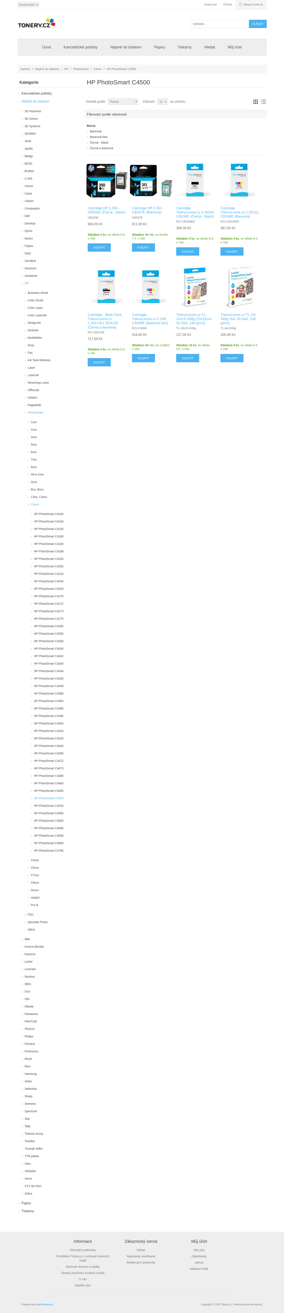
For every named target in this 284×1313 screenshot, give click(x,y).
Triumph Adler (34, 1148)
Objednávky (199, 1256)
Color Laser (35, 307)
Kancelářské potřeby (81, 47)
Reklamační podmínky (141, 1262)
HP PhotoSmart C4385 (49, 708)
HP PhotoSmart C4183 (49, 544)
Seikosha (31, 1088)
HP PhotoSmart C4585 (49, 828)
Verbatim (30, 1171)
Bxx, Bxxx (37, 489)
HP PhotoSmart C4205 (49, 566)
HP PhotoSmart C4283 (49, 633)
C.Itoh (28, 178)
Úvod (46, 47)
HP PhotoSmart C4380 (49, 693)
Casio (28, 193)
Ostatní (32, 397)
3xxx (34, 437)
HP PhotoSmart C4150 (49, 529)
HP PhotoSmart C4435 (49, 738)
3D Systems (32, 126)
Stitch (31, 929)
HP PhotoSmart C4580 (49, 813)
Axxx (34, 482)
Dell (27, 216)
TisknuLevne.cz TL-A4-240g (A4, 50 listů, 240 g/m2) (238, 319)
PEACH (30, 1029)
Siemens (30, 1103)
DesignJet (34, 322)
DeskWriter (35, 337)
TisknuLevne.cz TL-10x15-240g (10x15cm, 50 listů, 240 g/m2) (194, 319)
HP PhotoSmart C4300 (49, 641)
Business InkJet (38, 292)
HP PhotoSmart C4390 (49, 716)
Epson (29, 238)
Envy (31, 345)
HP (66, 69)
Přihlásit (227, 4)
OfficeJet (33, 390)
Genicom (30, 268)
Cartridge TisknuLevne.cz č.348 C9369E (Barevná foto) (150, 319)
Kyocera (30, 954)
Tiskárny (185, 47)
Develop (30, 223)
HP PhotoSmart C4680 (49, 843)
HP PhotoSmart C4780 (49, 850)
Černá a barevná (101, 148)
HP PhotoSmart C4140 (49, 521)
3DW (28, 141)
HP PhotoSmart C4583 (49, 820)
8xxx (34, 467)
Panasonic (31, 1014)
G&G (28, 253)
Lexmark (30, 969)
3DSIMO (30, 133)
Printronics (31, 1051)
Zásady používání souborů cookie (83, 1273)
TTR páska (32, 1156)
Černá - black (99, 142)
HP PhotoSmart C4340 (49, 648)
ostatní (35, 897)
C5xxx (35, 860)
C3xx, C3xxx (39, 497)
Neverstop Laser (38, 382)
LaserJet (33, 375)
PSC (31, 914)
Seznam (263, 101)
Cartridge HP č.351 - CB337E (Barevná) (148, 210)
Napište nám (83, 1285)
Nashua (30, 976)
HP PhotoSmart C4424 (49, 731)
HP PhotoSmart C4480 (49, 775)
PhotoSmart (81, 69)
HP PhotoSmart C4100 (49, 514)
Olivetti (29, 1006)
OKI (27, 999)
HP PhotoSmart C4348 (49, 686)
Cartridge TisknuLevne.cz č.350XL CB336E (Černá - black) (195, 212)
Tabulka (255, 101)
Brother (29, 171)
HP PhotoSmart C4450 (49, 753)
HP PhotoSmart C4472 (49, 760)
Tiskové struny (34, 1133)
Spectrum (31, 1111)
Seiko (28, 1081)
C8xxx (35, 882)
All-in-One (37, 474)
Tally (28, 1126)
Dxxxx (35, 890)
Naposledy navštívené (141, 1256)
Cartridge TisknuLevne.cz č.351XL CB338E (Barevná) (239, 212)
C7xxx (35, 875)
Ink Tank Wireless (39, 360)
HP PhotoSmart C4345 (49, 678)
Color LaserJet (37, 315)
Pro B (34, 905)
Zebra (28, 1193)
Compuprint (32, 208)
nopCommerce (44, 1304)
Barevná (96, 131)
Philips (29, 1036)
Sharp (28, 1096)
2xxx (34, 429)
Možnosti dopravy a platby (83, 1266)
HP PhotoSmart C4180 (49, 536)
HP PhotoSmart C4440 (49, 746)
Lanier (29, 961)
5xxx (34, 444)
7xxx (34, 459)
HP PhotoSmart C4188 (49, 551)
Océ (27, 991)
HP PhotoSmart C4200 (49, 558)
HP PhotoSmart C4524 (49, 805)
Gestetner (31, 275)
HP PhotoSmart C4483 (49, 783)
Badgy (29, 156)
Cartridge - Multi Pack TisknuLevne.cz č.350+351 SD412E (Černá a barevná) (105, 321)
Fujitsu (29, 246)
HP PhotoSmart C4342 (49, 656)
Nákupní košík (199, 1268)
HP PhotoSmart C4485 (49, 790)
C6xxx (35, 867)
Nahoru (25, 69)
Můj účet (235, 47)
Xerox (28, 1178)
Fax (30, 352)
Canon (29, 186)
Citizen (29, 201)
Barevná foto (99, 137)
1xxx (34, 422)
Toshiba (30, 1141)
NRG (28, 984)
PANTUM (31, 1021)
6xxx (34, 452)
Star (27, 1118)
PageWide (34, 405)
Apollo (29, 148)
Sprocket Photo (38, 922)
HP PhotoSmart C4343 (49, 663)
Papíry (159, 47)
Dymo (28, 231)
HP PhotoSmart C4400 (49, 723)
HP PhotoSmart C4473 (49, 768)
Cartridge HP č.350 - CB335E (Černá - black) (106, 210)
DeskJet (33, 330)
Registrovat (210, 4)
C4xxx (97, 69)
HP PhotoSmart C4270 (49, 596)
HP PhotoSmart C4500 (49, 798)
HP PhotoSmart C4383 (49, 701)
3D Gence (31, 118)
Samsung (31, 1073)
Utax (28, 1163)
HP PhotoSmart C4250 (49, 588)
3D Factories (33, 111)
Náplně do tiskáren (125, 47)
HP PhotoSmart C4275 (49, 618)
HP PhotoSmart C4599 (49, 835)
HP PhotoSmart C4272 (49, 603)
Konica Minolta (34, 946)
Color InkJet (35, 300)
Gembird (30, 260)
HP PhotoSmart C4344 (49, 671)
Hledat (209, 47)
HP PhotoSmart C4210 (49, 573)
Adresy (199, 1262)
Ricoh (28, 1058)
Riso (28, 1066)
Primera (30, 1044)
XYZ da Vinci (33, 1186)
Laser (31, 367)
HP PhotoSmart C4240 (49, 581)
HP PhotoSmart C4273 (49, 611)
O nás (83, 1279)
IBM (27, 939)
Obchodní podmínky (83, 1250)
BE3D (28, 163)
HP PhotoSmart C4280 (49, 626)
